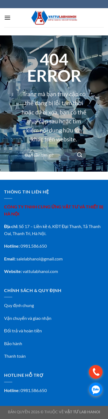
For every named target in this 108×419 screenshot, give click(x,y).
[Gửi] (79, 155)
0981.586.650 (34, 390)
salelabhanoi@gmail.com (39, 258)
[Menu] (7, 17)
